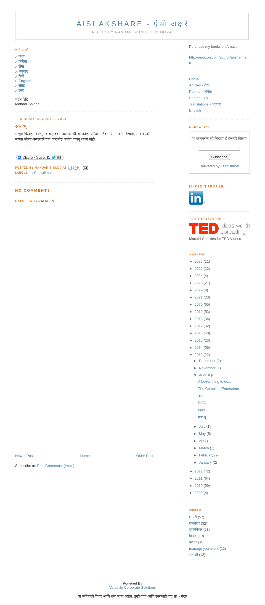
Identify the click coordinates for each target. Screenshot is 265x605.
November (208, 368)
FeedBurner (230, 166)
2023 (199, 283)
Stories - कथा (199, 98)
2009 (199, 493)
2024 (199, 276)
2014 (199, 347)
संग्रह (21, 85)
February (206, 455)
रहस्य (201, 410)
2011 (199, 478)
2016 (199, 333)
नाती (200, 396)
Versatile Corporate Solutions (132, 587)
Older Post (144, 456)
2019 (199, 312)
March (204, 448)
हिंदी (21, 76)
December (208, 361)
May (203, 434)
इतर (20, 90)
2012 (199, 471)
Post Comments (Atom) (56, 466)
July (202, 426)
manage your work (204, 548)
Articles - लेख (199, 85)
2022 (199, 290)
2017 (199, 326)
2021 (199, 297)
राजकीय (194, 523)
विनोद (193, 536)
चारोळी (193, 555)
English (24, 81)
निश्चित (202, 403)
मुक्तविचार (45, 172)
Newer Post (24, 456)
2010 (199, 486)
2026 (199, 261)
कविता (22, 61)
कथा (21, 56)
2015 (199, 340)
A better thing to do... (214, 381)
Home (85, 456)
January (206, 462)
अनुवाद (23, 71)
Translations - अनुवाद (205, 104)
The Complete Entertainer (218, 389)
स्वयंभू (20, 126)
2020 (199, 304)
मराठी (33, 172)
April (203, 441)
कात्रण (193, 542)
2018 (199, 319)
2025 (199, 268)
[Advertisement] (74, 387)
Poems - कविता (200, 91)
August (205, 375)
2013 (199, 355)
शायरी (193, 517)
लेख (21, 66)
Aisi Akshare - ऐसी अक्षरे (132, 24)
